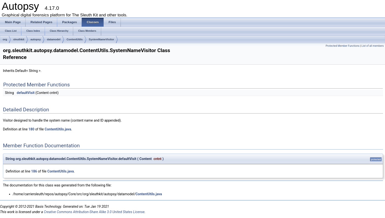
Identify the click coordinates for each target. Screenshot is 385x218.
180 (31, 129)
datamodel (53, 39)
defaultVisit (26, 93)
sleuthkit (18, 39)
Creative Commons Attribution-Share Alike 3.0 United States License (94, 212)
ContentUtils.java (58, 129)
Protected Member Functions (342, 45)
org (5, 39)
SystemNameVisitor (101, 39)
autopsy (35, 39)
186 (34, 171)
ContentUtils (74, 39)
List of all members (372, 45)
